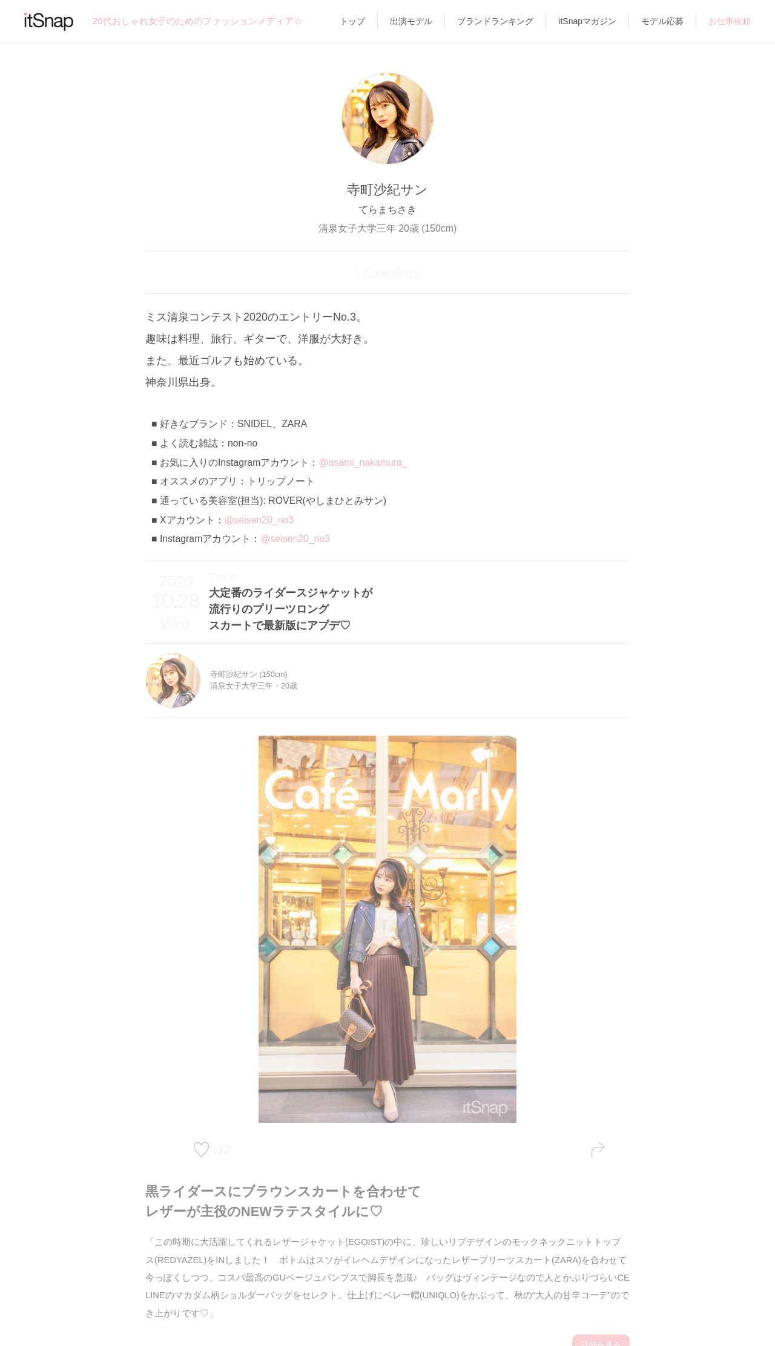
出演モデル (411, 21)
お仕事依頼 (729, 21)
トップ (352, 21)
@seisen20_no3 (259, 520)
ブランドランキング (495, 21)
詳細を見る (602, 1325)
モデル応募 (662, 21)
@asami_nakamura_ (362, 462)
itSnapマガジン (587, 21)
